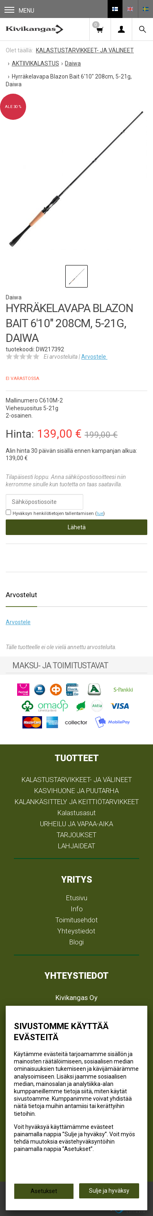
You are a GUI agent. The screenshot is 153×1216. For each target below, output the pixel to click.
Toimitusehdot (76, 920)
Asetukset (44, 1191)
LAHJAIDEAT (76, 846)
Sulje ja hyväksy (109, 1190)
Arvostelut (21, 595)
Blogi (76, 942)
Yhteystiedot (76, 931)
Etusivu (76, 898)
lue (100, 513)
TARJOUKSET (76, 835)
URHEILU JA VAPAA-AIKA (76, 824)
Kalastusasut (77, 813)
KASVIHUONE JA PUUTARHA (76, 791)
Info (77, 909)
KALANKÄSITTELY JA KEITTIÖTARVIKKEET (77, 802)
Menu (19, 10)
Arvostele (94, 356)
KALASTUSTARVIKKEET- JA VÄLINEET (77, 779)
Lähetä (77, 527)
